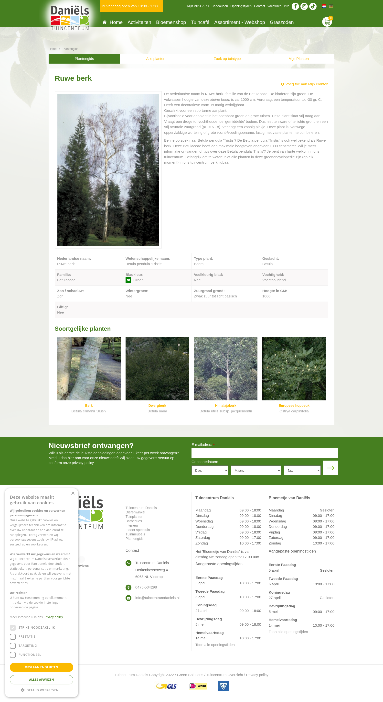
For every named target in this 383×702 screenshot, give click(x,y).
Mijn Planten (298, 59)
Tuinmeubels (135, 534)
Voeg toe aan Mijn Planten (307, 84)
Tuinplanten (134, 517)
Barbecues (134, 521)
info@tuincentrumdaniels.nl (157, 598)
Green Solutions (190, 675)
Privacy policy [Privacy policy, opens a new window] (53, 617)
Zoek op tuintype (227, 59)
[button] (41, 690)
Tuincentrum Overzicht (224, 675)
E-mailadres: (203, 445)
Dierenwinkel (135, 512)
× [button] (72, 493)
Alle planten (155, 59)
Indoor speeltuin (138, 530)
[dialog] (41, 592)
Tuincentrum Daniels (141, 508)
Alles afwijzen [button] (41, 680)
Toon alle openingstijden (215, 645)
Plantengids (84, 59)
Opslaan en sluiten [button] (41, 667)
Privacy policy (257, 675)
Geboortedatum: (205, 462)
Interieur (132, 525)
